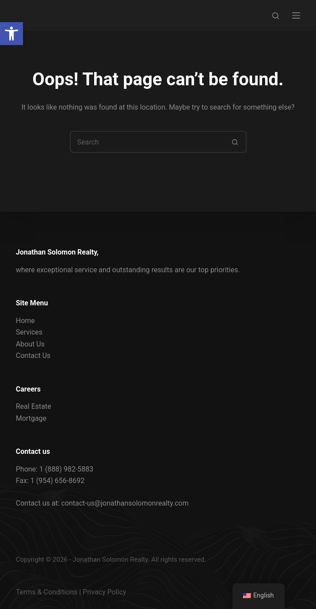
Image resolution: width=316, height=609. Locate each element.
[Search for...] (147, 142)
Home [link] (25, 320)
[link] (11, 33)
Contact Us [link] (33, 355)
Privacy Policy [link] (104, 592)
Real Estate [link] (33, 406)
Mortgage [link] (31, 418)
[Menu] (296, 15)
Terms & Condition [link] (45, 592)
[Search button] (236, 142)
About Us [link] (30, 344)
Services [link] (29, 332)
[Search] (275, 15)
